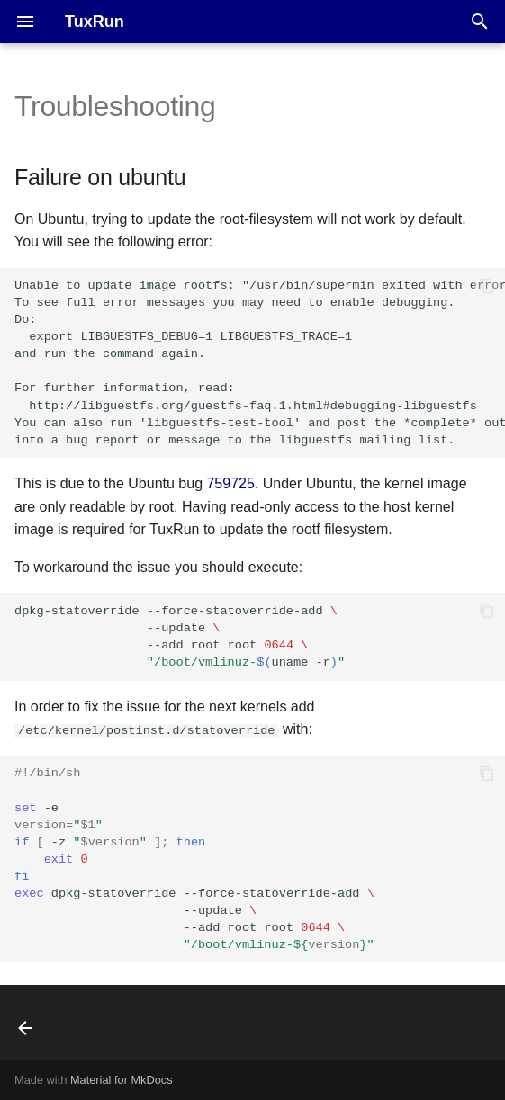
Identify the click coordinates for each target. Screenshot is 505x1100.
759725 (230, 483)
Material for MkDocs (121, 1080)
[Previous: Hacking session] (27, 1028)
